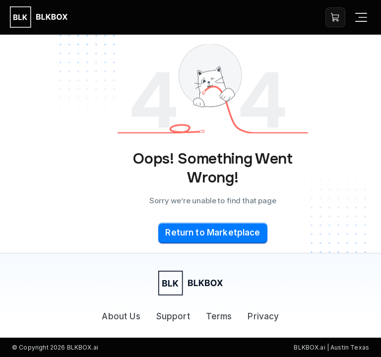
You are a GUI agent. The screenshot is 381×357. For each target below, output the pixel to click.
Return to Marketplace (212, 233)
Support (173, 316)
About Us (121, 316)
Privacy (263, 316)
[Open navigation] (361, 17)
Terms (219, 316)
